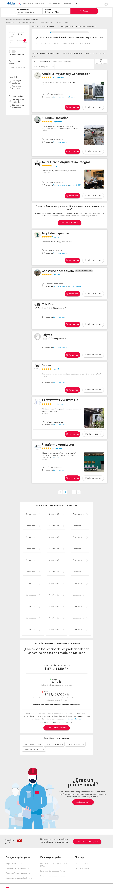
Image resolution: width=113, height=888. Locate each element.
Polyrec (47, 335)
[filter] (17, 40)
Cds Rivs (48, 304)
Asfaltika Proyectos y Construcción (66, 74)
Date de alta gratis (69, 223)
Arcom (46, 365)
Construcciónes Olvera (58, 271)
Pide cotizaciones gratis (87, 842)
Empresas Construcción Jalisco (52, 871)
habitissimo (10, 22)
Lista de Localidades (83, 868)
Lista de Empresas (82, 864)
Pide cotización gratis (56, 728)
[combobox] (29, 10)
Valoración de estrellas (61, 62)
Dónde (48, 9)
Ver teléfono (73, 107)
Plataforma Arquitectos (58, 444)
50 (17, 43)
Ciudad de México (76, 185)
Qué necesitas (23, 9)
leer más (56, 457)
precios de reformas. (73, 719)
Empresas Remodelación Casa (18, 873)
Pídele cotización (93, 107)
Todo (25, 43)
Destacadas (43, 62)
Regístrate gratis (83, 802)
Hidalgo (72, 97)
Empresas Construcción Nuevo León (54, 876)
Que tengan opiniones (16, 82)
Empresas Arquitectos (14, 864)
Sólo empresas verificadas (18, 101)
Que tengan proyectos (16, 87)
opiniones (58, 78)
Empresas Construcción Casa (17, 868)
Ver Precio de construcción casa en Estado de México (56, 705)
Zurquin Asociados (55, 118)
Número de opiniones (42, 67)
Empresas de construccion (27, 22)
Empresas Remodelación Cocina (19, 878)
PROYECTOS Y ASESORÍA (60, 400)
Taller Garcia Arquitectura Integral (66, 162)
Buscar (83, 11)
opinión (56, 237)
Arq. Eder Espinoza (55, 233)
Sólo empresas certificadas (18, 106)
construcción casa (32, 744)
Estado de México (46, 22)
